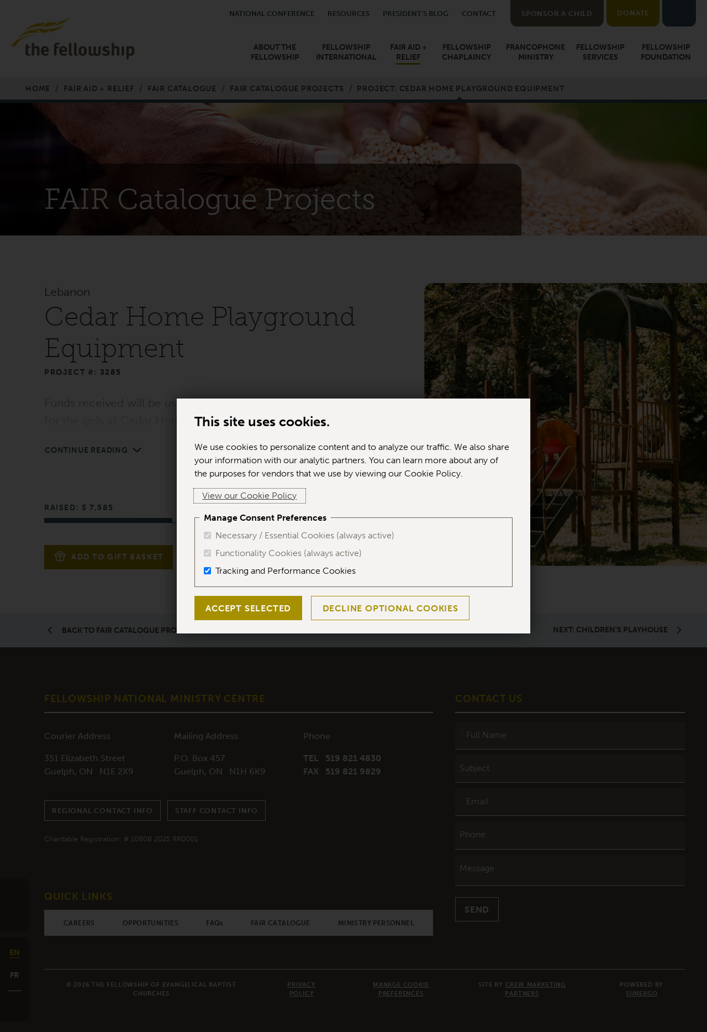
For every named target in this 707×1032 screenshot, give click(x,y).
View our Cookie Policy (241, 495)
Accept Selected (246, 608)
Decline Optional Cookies (385, 608)
